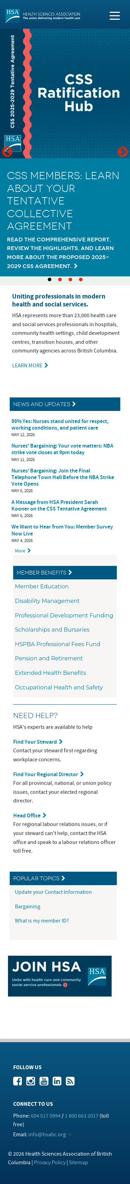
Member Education (42, 586)
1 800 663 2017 (81, 1115)
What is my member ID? (42, 920)
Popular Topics (36, 878)
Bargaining (28, 906)
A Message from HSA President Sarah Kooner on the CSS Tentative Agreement (59, 506)
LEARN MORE (27, 365)
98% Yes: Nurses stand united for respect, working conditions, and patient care (60, 425)
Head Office (27, 815)
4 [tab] (80, 279)
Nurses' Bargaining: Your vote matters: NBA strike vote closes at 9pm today (62, 449)
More (20, 551)
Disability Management (47, 601)
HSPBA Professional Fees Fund (57, 644)
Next (122, 152)
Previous (7, 152)
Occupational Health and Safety (59, 687)
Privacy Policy (50, 1162)
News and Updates (41, 404)
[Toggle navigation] (114, 15)
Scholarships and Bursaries (52, 629)
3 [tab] (70, 279)
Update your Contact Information (54, 892)
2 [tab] (60, 279)
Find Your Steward (35, 742)
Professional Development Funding (64, 615)
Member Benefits (41, 572)
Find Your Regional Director (45, 774)
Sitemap (78, 1162)
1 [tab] (49, 279)
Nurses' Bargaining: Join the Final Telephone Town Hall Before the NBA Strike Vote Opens (62, 477)
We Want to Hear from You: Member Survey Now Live (62, 530)
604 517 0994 (46, 1115)
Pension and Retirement (49, 658)
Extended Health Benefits (50, 673)
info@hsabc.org (47, 1134)
